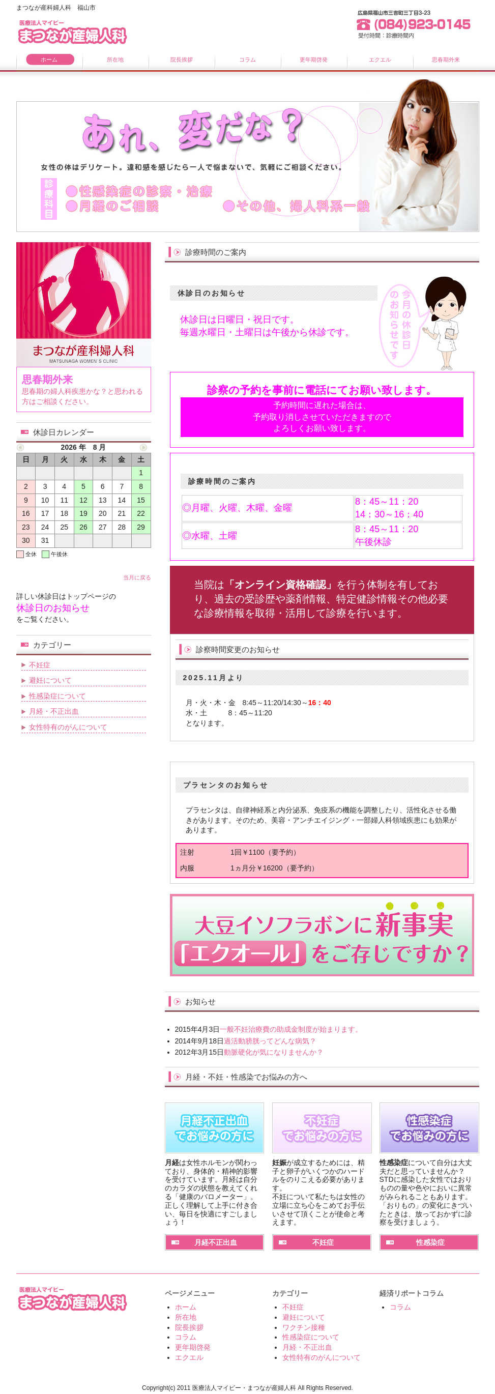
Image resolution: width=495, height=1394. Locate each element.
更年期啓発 (314, 59)
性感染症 (430, 1242)
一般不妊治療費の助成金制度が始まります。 (291, 1029)
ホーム (49, 59)
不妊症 (323, 1242)
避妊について (50, 680)
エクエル (380, 59)
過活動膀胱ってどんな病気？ (270, 1041)
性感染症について (57, 696)
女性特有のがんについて (68, 727)
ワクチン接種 (303, 1327)
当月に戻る (137, 577)
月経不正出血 (215, 1242)
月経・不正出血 (54, 711)
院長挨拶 (181, 59)
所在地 (115, 59)
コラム (247, 59)
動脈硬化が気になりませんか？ (274, 1052)
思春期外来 (446, 59)
